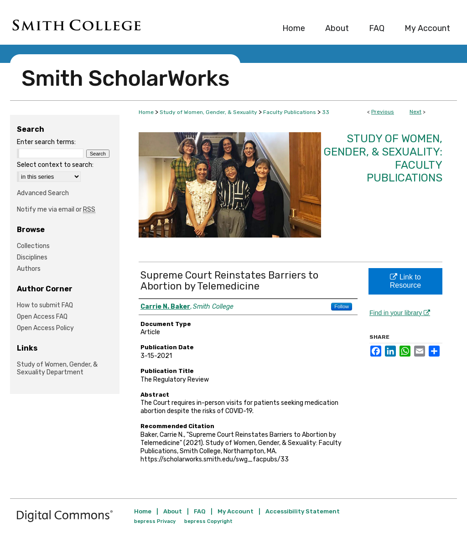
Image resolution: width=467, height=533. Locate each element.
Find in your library (399, 312)
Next (415, 112)
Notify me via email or (56, 209)
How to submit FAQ (45, 305)
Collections (33, 246)
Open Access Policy (45, 328)
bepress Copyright (208, 521)
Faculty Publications (289, 112)
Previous (382, 112)
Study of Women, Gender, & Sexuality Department (57, 368)
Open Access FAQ (42, 317)
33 (325, 112)
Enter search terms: (46, 142)
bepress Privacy (155, 521)
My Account (236, 511)
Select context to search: (55, 165)
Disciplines (32, 257)
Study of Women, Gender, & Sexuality (208, 112)
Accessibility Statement (302, 511)
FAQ (200, 511)
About (172, 511)
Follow (341, 306)
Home (146, 112)
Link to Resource (405, 281)
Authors (29, 269)
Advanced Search (43, 193)
